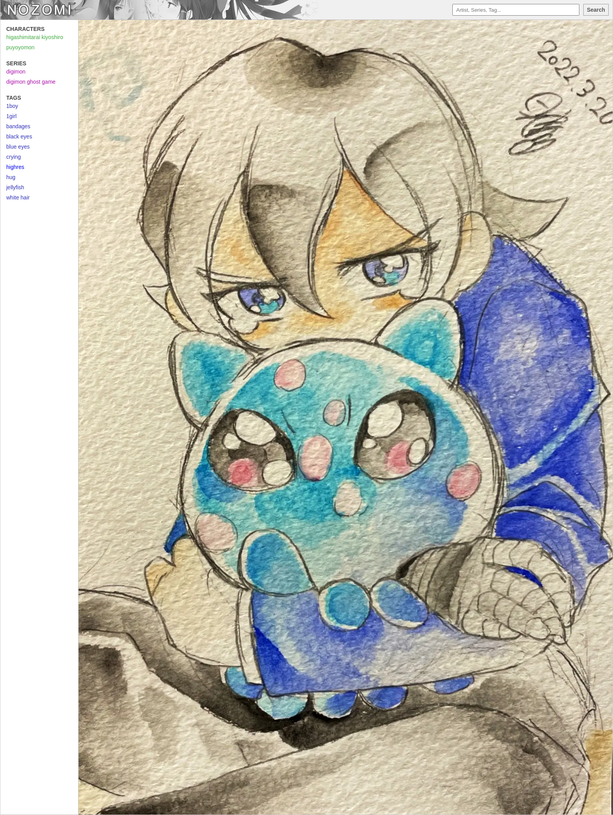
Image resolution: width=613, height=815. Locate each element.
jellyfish (15, 187)
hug (10, 177)
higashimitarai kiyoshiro (34, 37)
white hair (18, 197)
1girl (11, 116)
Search (596, 10)
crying (13, 157)
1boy (12, 106)
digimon (15, 71)
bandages (18, 126)
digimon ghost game (31, 82)
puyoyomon (20, 47)
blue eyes (18, 147)
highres (15, 167)
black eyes (19, 136)
